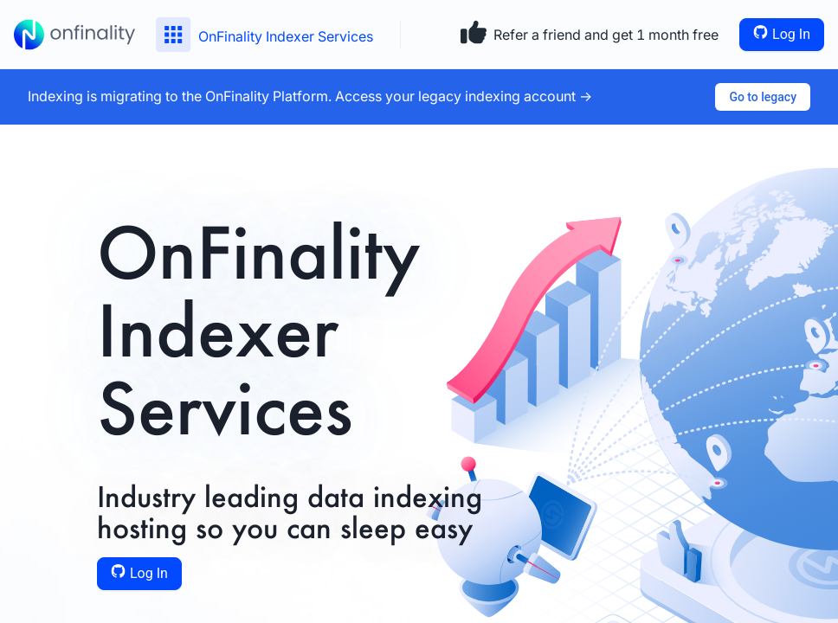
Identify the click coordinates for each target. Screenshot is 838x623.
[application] (5, 618)
